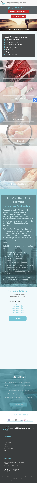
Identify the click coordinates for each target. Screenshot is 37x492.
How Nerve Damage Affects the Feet (17, 394)
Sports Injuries (10, 49)
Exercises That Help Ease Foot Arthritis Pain (18, 386)
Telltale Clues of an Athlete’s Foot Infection (19, 397)
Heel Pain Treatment (12, 40)
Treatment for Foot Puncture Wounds (17, 382)
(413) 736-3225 (15, 7)
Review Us (29, 420)
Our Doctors (8, 442)
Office (6, 444)
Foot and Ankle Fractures (14, 44)
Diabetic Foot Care (12, 54)
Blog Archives (18, 404)
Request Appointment (18, 11)
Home (6, 440)
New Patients (8, 448)
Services (7, 446)
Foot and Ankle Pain (12, 42)
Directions (17, 318)
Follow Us (20, 420)
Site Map (13, 481)
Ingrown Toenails (11, 47)
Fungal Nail (9, 52)
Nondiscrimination (21, 481)
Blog (5, 451)
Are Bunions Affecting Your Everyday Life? (19, 391)
